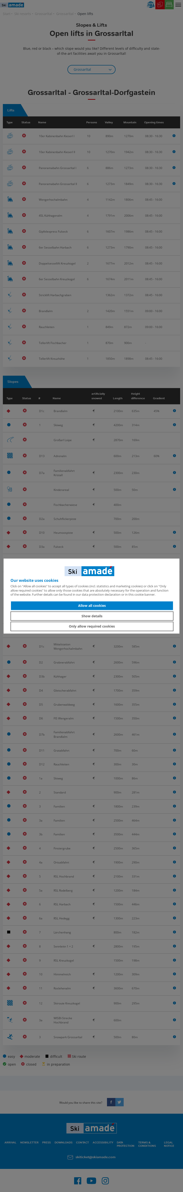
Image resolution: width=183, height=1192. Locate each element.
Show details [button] (91, 616)
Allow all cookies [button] (92, 605)
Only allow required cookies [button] (92, 626)
